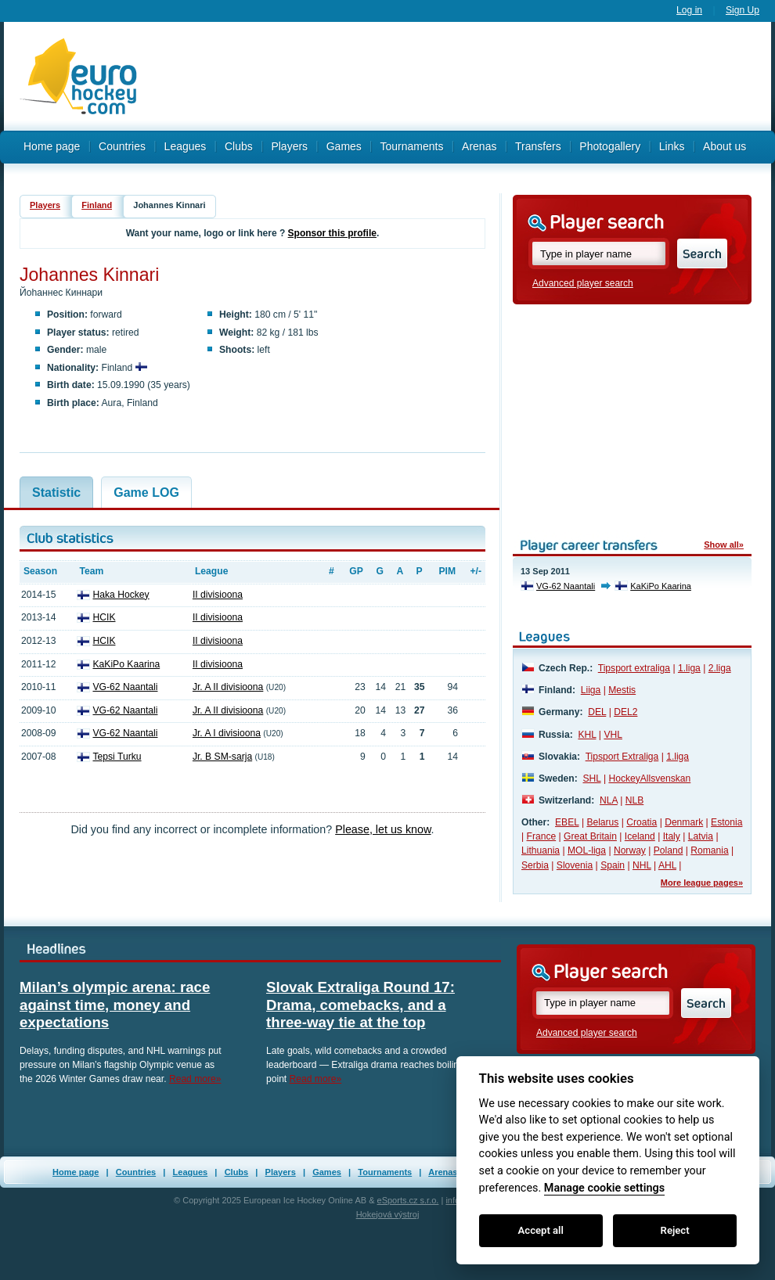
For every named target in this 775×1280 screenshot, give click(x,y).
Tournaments (385, 1172)
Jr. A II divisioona (228, 686)
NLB (634, 800)
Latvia (700, 836)
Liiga (591, 690)
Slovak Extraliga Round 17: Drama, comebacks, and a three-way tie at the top (360, 1004)
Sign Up (742, 10)
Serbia (535, 865)
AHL (667, 865)
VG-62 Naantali (124, 686)
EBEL (567, 822)
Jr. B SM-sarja (222, 756)
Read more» (195, 1078)
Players (45, 205)
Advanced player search (582, 283)
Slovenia (575, 865)
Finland (96, 205)
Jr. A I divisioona (227, 733)
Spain (612, 865)
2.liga (719, 668)
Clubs (239, 146)
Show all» (724, 544)
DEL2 (625, 712)
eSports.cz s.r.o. (408, 1200)
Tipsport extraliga (634, 668)
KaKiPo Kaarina (126, 664)
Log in (689, 10)
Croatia (641, 822)
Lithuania (540, 850)
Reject (675, 1230)
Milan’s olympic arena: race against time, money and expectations (115, 1004)
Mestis (622, 690)
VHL (613, 734)
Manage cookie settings (604, 1188)
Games (326, 1172)
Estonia (726, 822)
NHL (642, 865)
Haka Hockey (120, 594)
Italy (671, 836)
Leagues (185, 146)
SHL (591, 778)
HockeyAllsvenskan (649, 778)
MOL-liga (587, 850)
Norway (630, 850)
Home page (51, 146)
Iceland (640, 836)
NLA (609, 800)
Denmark (684, 822)
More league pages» (702, 882)
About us (724, 146)
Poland (668, 850)
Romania (709, 850)
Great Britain (590, 836)
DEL (597, 712)
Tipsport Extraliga (622, 756)
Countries (122, 146)
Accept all (541, 1230)
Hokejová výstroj (388, 1214)
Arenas (442, 1172)
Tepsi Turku (116, 756)
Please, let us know (383, 829)
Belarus (602, 822)
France (542, 836)
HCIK (103, 617)
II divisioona (218, 594)
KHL (587, 734)
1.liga (689, 668)
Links (672, 146)
